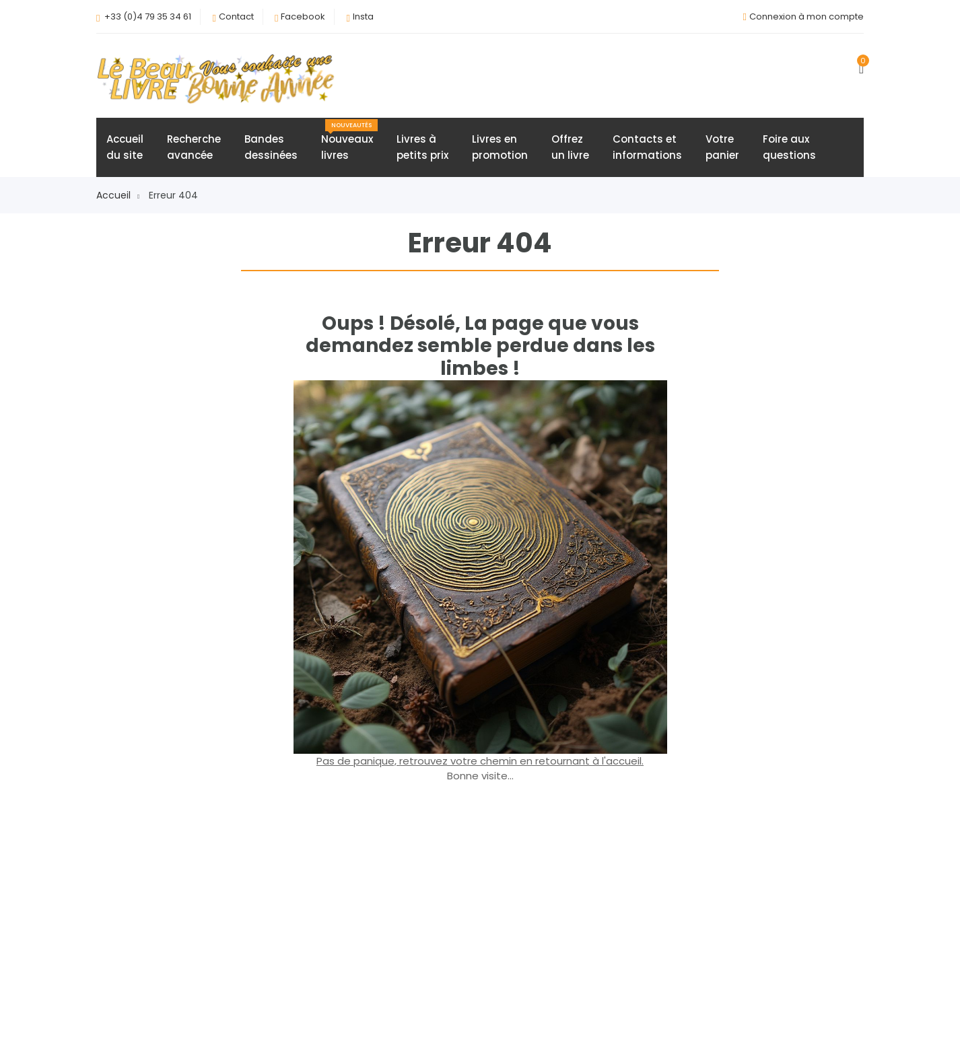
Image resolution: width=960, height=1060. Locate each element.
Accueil (117, 195)
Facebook (303, 16)
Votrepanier (722, 147)
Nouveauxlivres (349, 140)
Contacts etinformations (647, 147)
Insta (363, 16)
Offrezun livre (570, 147)
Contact (236, 16)
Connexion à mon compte (806, 16)
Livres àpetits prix (422, 147)
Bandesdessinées (271, 147)
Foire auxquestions (789, 147)
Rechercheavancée (194, 147)
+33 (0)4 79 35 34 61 (147, 16)
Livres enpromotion (500, 147)
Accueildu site (124, 147)
